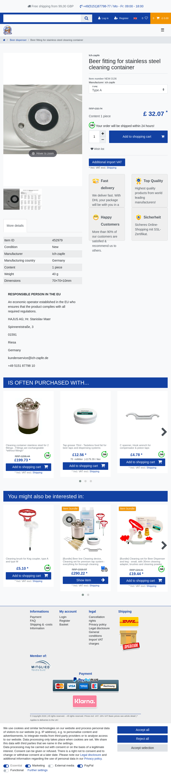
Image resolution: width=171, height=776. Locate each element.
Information (37, 628)
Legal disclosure (99, 628)
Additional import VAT (107, 162)
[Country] (135, 18)
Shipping (111, 167)
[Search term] (42, 18)
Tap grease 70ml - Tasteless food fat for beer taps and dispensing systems (84, 446)
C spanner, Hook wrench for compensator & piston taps (135, 446)
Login (63, 617)
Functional (17, 770)
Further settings (38, 770)
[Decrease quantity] (103, 140)
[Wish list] (144, 18)
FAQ (33, 620)
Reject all (142, 738)
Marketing (38, 765)
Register (64, 620)
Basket (63, 624)
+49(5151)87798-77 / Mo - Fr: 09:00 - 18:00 (111, 6)
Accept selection (142, 748)
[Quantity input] (94, 137)
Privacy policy (97, 624)
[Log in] (103, 18)
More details (15, 225)
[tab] (15, 225)
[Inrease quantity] (103, 134)
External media (64, 765)
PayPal (89, 765)
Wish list (97, 149)
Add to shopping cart (143, 137)
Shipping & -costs (41, 624)
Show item (90, 580)
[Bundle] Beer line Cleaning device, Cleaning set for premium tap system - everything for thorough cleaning (84, 561)
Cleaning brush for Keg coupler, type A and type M (27, 560)
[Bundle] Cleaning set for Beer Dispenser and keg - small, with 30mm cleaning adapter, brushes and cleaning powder (142, 561)
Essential (16, 765)
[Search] (86, 18)
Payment (35, 617)
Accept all (142, 730)
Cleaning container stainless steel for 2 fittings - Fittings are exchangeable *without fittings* (27, 448)
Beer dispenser (17, 40)
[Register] (121, 18)
